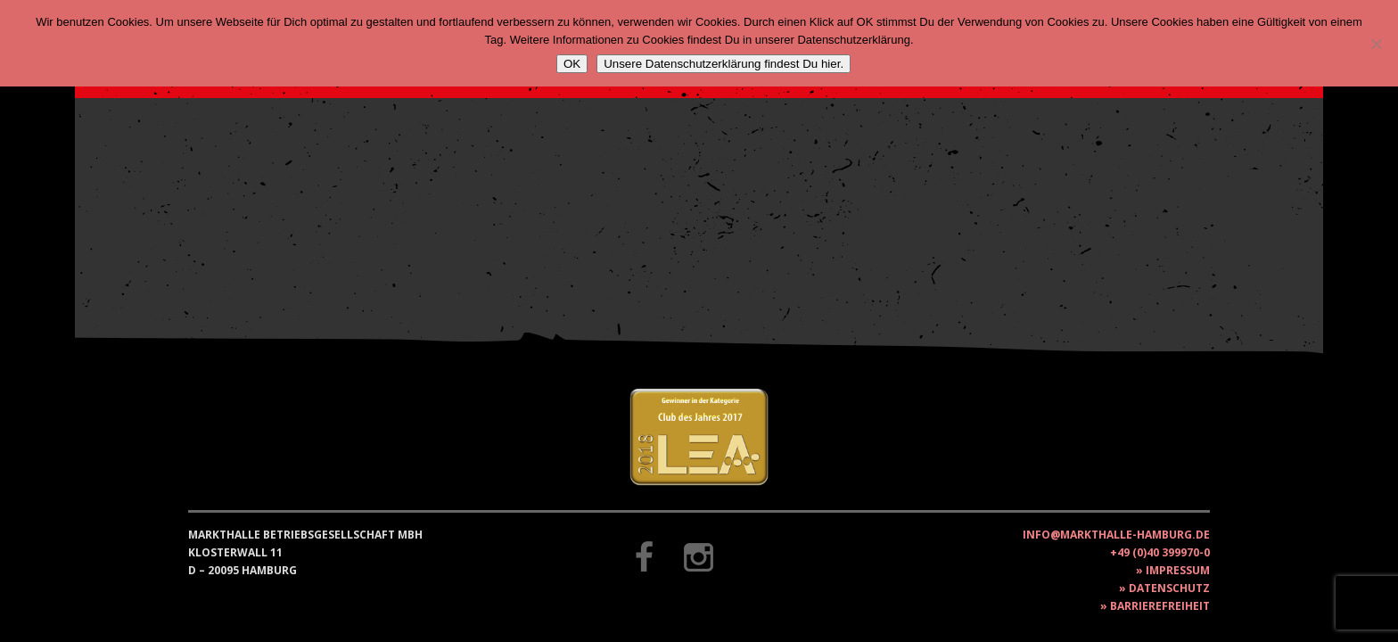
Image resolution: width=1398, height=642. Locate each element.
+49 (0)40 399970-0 (1160, 552)
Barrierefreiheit (1160, 605)
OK (571, 63)
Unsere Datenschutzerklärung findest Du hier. (723, 63)
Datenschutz (1169, 588)
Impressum (1178, 570)
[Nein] (1376, 44)
